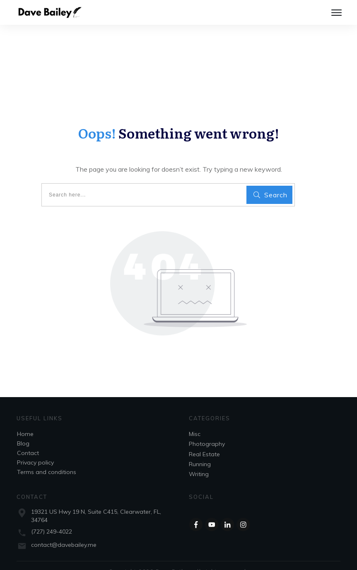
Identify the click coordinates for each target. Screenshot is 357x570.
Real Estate (204, 441)
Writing (199, 461)
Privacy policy (35, 449)
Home (25, 420)
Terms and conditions (46, 458)
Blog (23, 430)
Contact (28, 439)
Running (200, 451)
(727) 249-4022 (51, 518)
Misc (194, 420)
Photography (207, 430)
